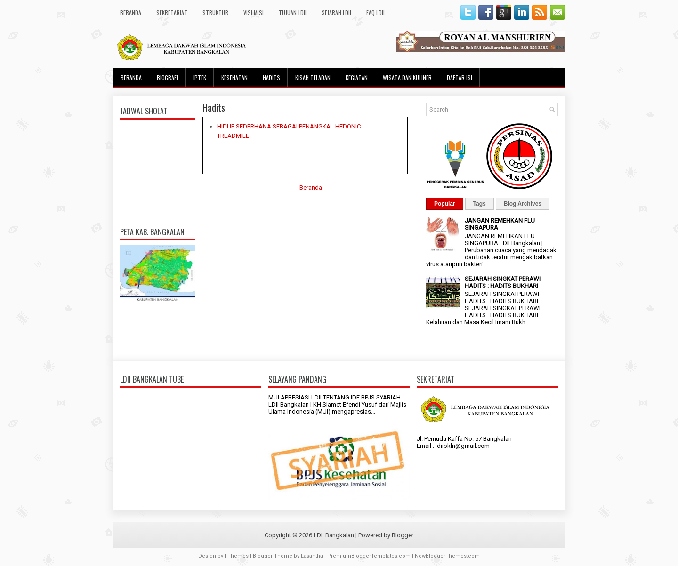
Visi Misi (253, 12)
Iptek (199, 77)
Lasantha (312, 556)
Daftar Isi (459, 77)
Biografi (167, 77)
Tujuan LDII (293, 12)
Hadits (271, 77)
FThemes (237, 556)
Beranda (130, 12)
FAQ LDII (375, 12)
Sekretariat (171, 12)
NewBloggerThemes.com (447, 556)
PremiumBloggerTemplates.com (369, 556)
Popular (444, 203)
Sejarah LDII (336, 12)
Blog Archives (522, 203)
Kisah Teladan (313, 77)
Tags (479, 203)
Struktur (215, 12)
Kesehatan (234, 77)
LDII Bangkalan (334, 535)
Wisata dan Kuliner (407, 77)
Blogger (402, 535)
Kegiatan (357, 77)
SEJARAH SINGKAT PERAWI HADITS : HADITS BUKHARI (503, 282)
